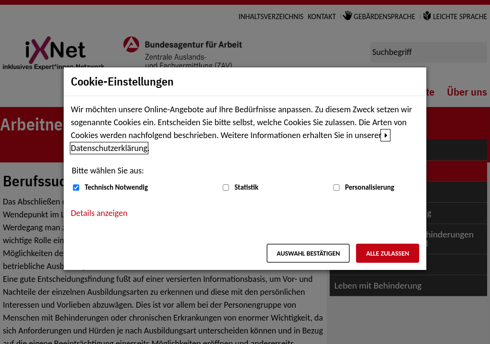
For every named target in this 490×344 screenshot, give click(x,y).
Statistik (246, 187)
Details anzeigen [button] (99, 213)
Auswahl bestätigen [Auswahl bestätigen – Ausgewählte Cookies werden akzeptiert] (308, 253)
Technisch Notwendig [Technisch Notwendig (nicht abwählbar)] (116, 187)
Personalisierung (369, 187)
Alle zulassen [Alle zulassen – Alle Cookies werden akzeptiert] (387, 253)
